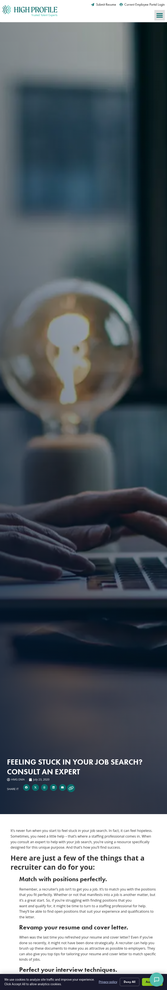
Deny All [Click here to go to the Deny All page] (129, 982)
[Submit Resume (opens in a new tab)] (103, 4)
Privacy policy (107, 981)
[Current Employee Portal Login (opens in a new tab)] (142, 4)
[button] (159, 15)
